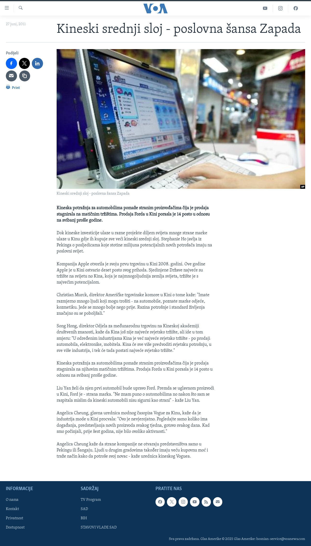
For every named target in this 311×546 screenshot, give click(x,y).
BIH (84, 518)
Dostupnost (15, 527)
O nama (12, 500)
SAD (84, 509)
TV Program (91, 500)
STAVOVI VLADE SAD (99, 527)
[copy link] (24, 76)
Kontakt (12, 509)
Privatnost (14, 518)
